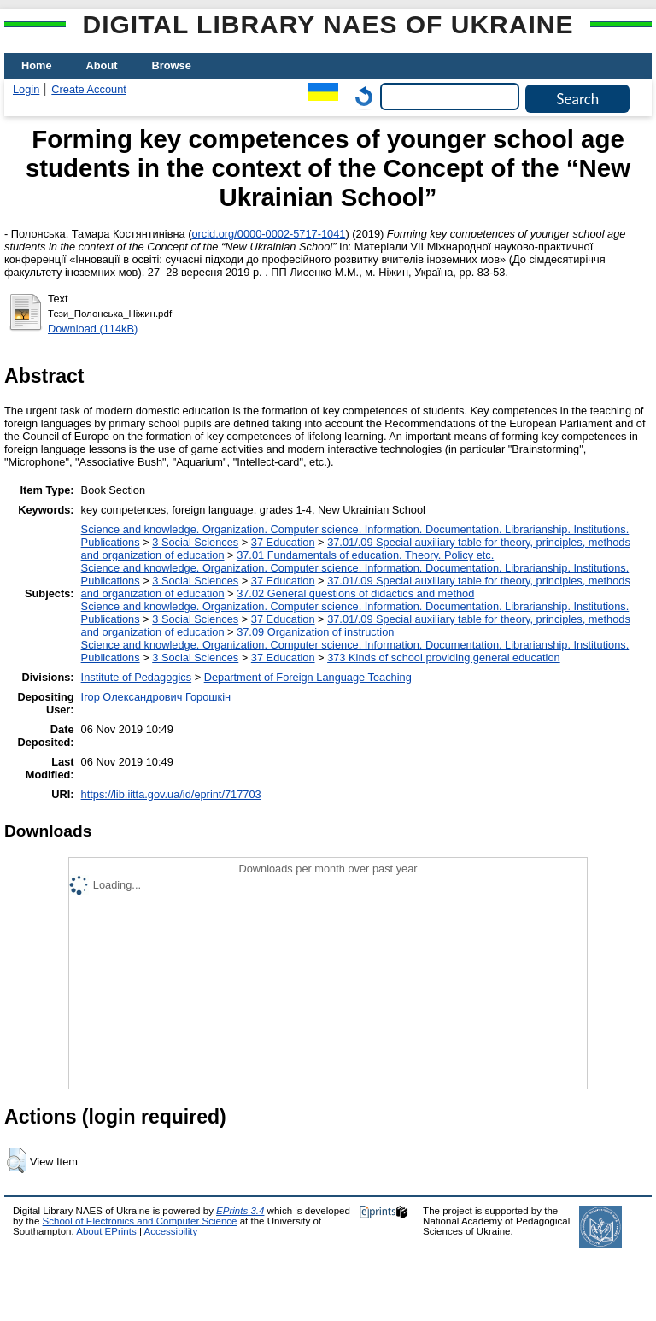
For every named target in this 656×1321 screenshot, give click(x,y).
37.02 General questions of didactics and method (355, 593)
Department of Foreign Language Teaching (308, 677)
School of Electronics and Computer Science (140, 1221)
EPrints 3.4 (240, 1211)
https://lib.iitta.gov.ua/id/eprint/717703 (171, 794)
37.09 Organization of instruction (315, 631)
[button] (16, 1160)
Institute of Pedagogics (136, 677)
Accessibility (170, 1231)
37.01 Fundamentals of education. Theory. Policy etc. (365, 555)
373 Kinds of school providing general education (443, 657)
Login (26, 89)
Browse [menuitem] (171, 65)
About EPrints (106, 1231)
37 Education (283, 542)
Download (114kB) (93, 328)
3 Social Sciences (195, 542)
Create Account (88, 89)
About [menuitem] (102, 65)
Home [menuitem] (36, 65)
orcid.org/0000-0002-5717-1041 (268, 233)
